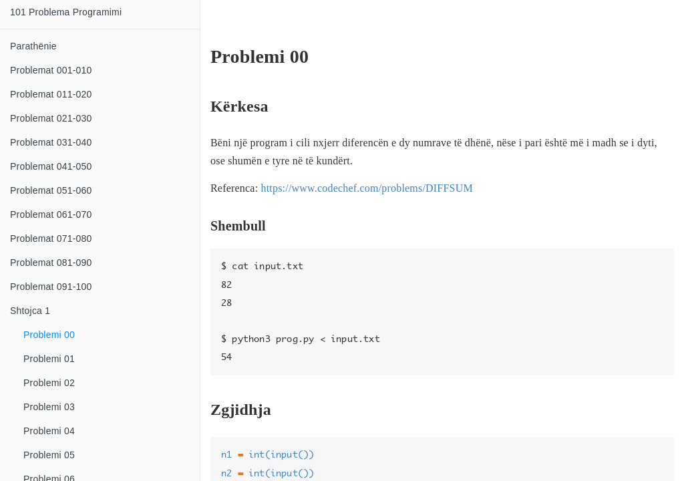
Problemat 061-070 (51, 214)
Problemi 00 (49, 334)
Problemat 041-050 (51, 166)
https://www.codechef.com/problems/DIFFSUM (366, 188)
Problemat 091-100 (51, 286)
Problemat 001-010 (51, 70)
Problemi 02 (49, 382)
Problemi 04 (49, 431)
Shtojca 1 (30, 310)
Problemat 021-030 (51, 118)
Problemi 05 (49, 455)
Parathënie (33, 46)
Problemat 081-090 (51, 262)
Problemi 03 (49, 407)
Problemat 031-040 (51, 142)
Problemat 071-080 (51, 238)
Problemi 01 (49, 358)
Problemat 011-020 (51, 94)
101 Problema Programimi (66, 12)
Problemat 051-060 (51, 190)
